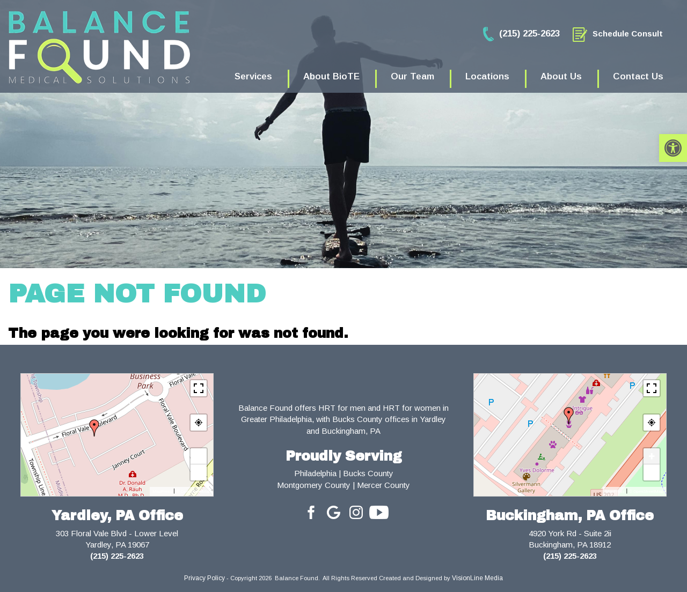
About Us (561, 76)
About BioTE (331, 76)
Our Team (412, 76)
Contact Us (638, 76)
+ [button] (199, 456)
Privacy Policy (204, 578)
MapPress (162, 491)
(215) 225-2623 (117, 555)
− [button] (199, 472)
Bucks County (368, 473)
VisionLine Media (477, 578)
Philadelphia (315, 473)
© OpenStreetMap (193, 491)
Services (253, 76)
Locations (487, 76)
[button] (673, 148)
